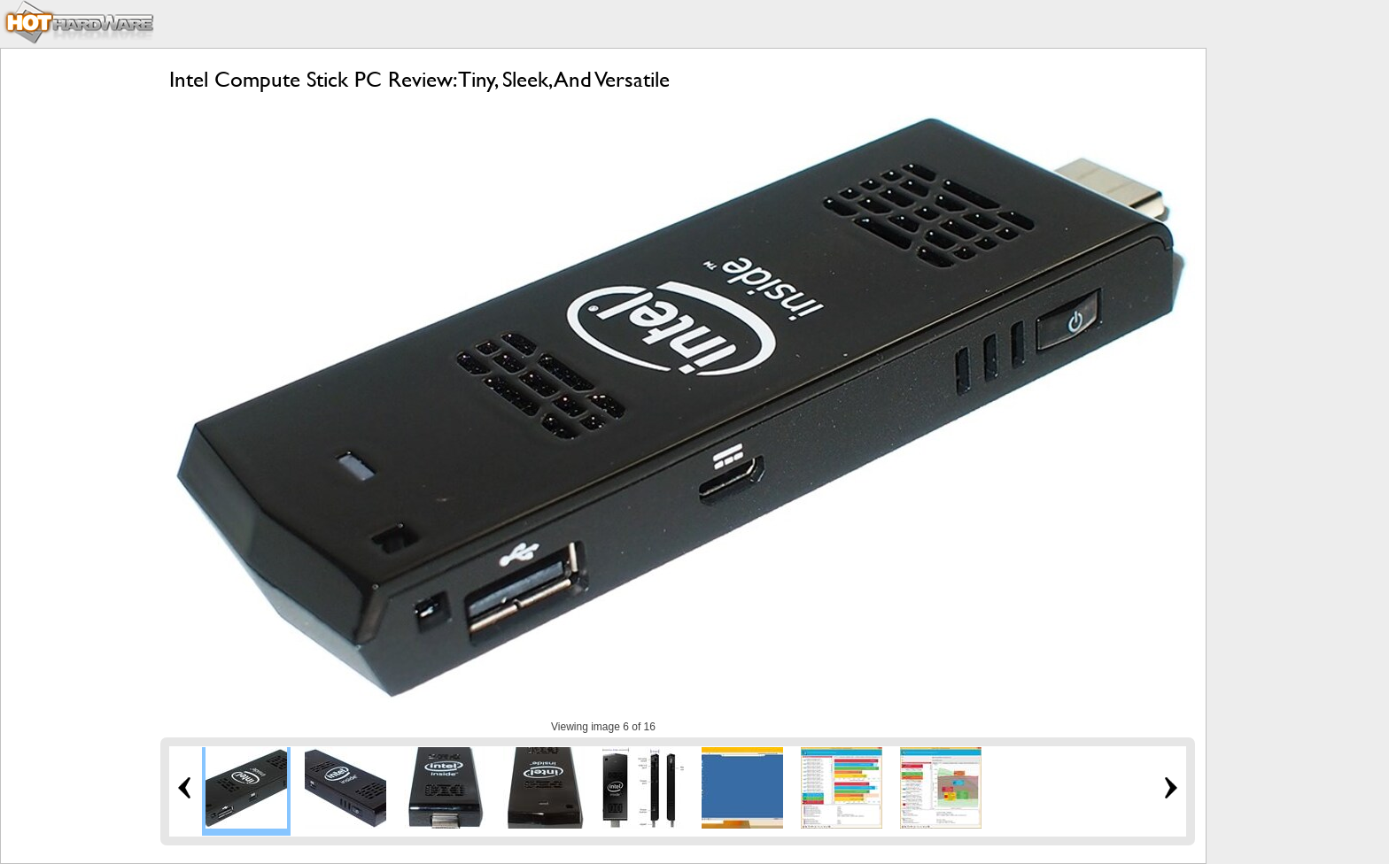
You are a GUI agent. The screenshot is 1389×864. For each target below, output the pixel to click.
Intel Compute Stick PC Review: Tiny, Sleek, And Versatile (419, 79)
